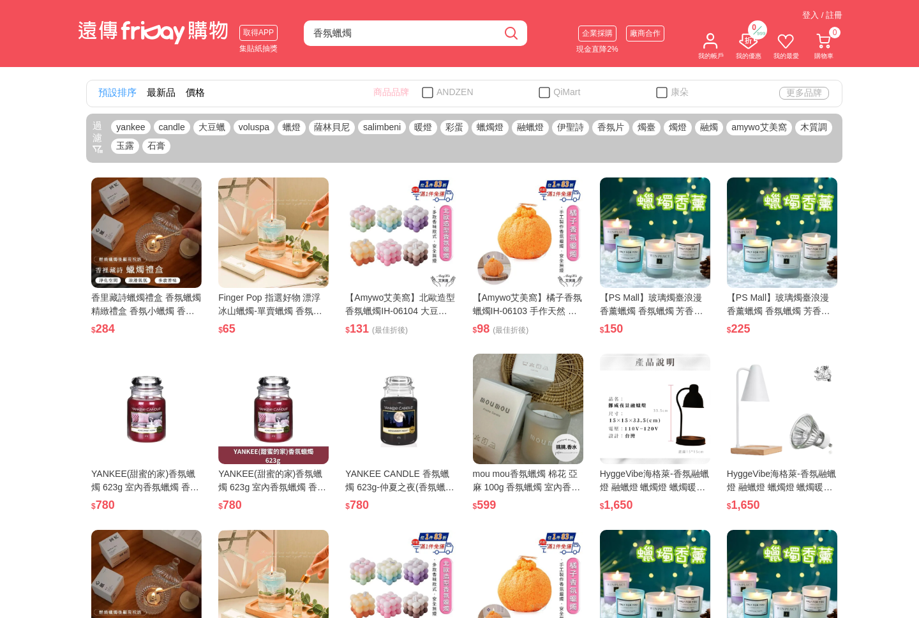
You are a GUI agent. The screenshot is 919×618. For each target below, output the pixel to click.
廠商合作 (645, 33)
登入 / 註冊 (822, 15)
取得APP (258, 32)
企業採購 (597, 33)
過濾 (98, 137)
